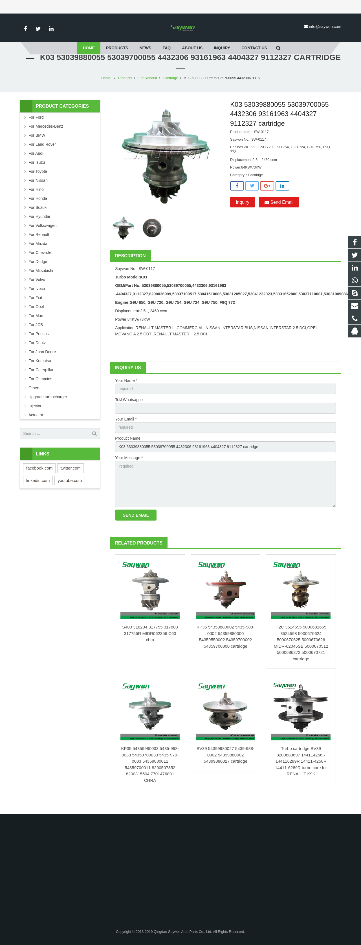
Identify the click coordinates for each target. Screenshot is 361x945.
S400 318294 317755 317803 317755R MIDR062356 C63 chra (150, 640)
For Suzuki (37, 213)
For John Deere (42, 357)
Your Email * (126, 424)
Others (34, 393)
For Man (35, 321)
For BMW (36, 140)
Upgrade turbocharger (47, 402)
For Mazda (37, 249)
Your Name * (126, 386)
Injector (34, 411)
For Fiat (35, 303)
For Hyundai (39, 222)
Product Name (127, 444)
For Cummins (40, 384)
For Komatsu (39, 366)
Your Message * (129, 463)
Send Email (279, 207)
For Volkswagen (42, 231)
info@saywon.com (325, 26)
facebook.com (39, 473)
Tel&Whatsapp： (129, 405)
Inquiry (242, 207)
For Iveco (36, 294)
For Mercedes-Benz (45, 131)
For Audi (35, 158)
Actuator (35, 420)
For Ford (36, 122)
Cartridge (170, 83)
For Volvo (36, 285)
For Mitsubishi (40, 276)
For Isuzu (36, 167)
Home (106, 83)
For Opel (36, 312)
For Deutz (37, 348)
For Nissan (38, 185)
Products (125, 83)
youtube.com (70, 485)
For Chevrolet (40, 258)
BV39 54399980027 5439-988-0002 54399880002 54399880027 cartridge (225, 761)
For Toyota (37, 176)
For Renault (147, 83)
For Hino (36, 194)
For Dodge (37, 267)
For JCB (35, 330)
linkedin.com (38, 485)
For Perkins (38, 339)
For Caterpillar (41, 375)
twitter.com (70, 473)
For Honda (37, 204)
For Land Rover (42, 149)
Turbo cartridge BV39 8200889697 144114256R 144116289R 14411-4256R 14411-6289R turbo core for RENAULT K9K (301, 768)
